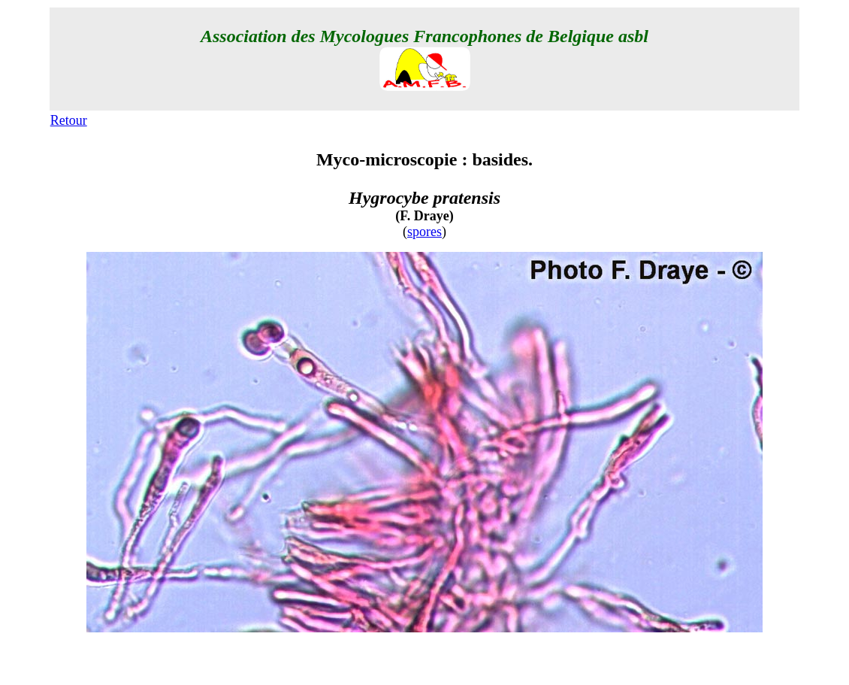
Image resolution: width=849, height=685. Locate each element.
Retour (68, 120)
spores (424, 231)
